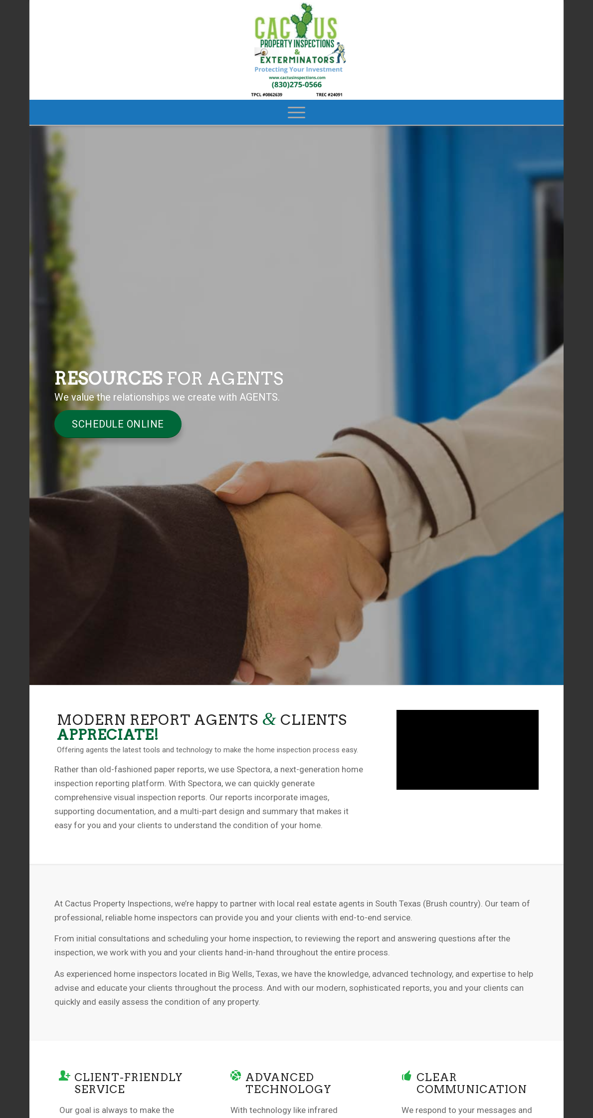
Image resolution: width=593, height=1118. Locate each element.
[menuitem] (296, 112)
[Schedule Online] (118, 424)
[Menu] (296, 112)
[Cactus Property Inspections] (297, 50)
